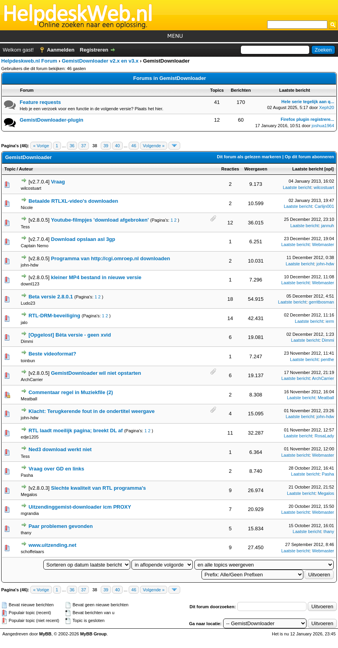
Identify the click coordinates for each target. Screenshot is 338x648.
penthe (327, 359)
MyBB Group (93, 633)
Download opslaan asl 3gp (83, 239)
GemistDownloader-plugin (51, 120)
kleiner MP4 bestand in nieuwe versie (96, 277)
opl (329, 169)
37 (83, 145)
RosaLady (324, 435)
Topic (10, 169)
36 (72, 145)
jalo (24, 322)
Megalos (29, 494)
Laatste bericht (307, 169)
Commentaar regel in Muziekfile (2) (70, 392)
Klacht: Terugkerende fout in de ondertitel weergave (91, 411)
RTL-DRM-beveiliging (54, 315)
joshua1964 (323, 125)
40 (117, 145)
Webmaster (323, 244)
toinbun (28, 360)
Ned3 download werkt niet (59, 449)
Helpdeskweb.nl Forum (29, 61)
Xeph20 (326, 107)
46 (133, 145)
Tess (25, 226)
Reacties (230, 169)
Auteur (26, 169)
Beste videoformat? (52, 354)
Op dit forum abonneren (309, 156)
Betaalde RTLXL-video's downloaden (73, 201)
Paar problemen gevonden (60, 526)
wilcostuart (31, 188)
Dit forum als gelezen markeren (249, 156)
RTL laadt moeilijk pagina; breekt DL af (75, 430)
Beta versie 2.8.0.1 (50, 297)
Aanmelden (60, 50)
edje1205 (30, 437)
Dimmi (27, 341)
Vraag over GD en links (56, 469)
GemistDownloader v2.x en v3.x (100, 61)
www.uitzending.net (52, 545)
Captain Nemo (34, 245)
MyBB (45, 633)
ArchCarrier (32, 379)
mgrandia (30, 513)
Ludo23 (28, 303)
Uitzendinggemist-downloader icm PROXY (79, 507)
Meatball (29, 398)
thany (26, 532)
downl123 (30, 283)
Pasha (27, 475)
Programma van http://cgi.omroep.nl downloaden (110, 258)
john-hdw (30, 265)
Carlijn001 (324, 206)
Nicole (27, 207)
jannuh (327, 225)
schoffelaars (32, 551)
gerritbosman (321, 302)
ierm (330, 321)
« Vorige (41, 145)
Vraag (58, 182)
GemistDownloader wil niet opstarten (96, 373)
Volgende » (153, 145)
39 (105, 145)
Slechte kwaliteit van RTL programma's (98, 488)
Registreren (94, 50)
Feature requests (40, 102)
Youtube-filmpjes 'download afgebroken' (100, 220)
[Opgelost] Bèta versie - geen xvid (69, 335)
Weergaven (256, 169)
